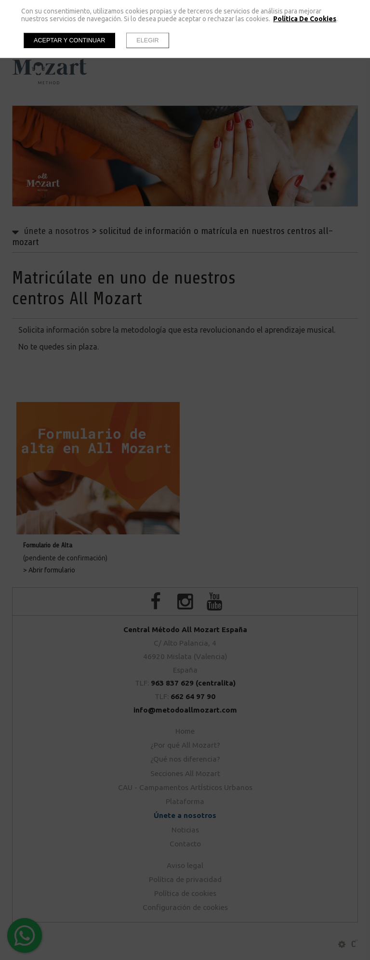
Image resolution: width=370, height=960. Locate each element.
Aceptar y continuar (69, 40)
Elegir (147, 40)
